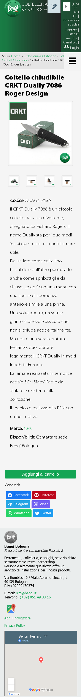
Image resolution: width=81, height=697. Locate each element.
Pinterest (47, 495)
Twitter (46, 513)
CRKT (29, 429)
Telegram (21, 504)
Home (16, 56)
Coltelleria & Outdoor (40, 56)
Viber (44, 504)
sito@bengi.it (26, 593)
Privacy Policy (14, 625)
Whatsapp (21, 513)
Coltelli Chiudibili (14, 60)
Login (74, 48)
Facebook (21, 495)
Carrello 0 (70, 42)
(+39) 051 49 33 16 (35, 597)
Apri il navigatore (17, 616)
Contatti (71, 30)
